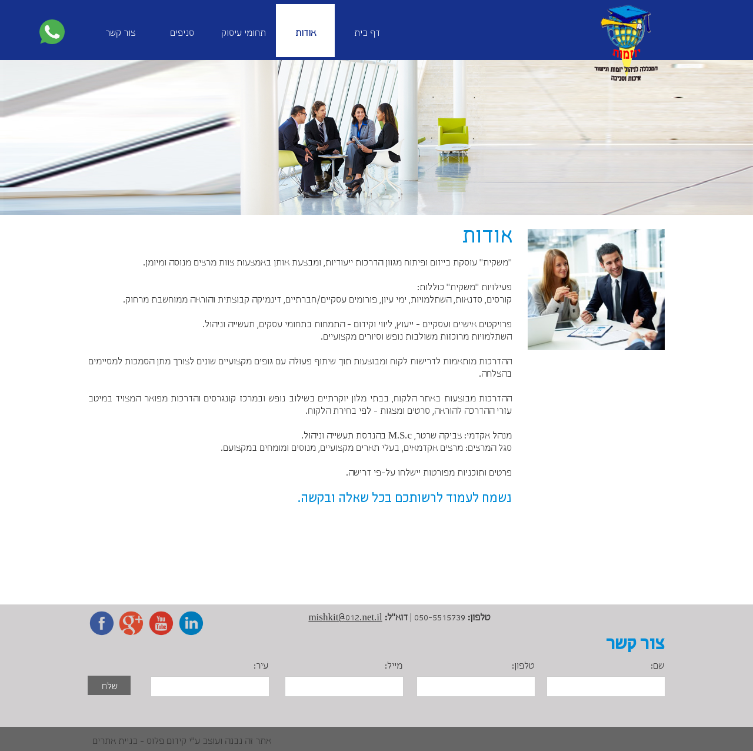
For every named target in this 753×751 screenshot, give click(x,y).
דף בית (367, 33)
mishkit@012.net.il (345, 617)
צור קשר (120, 33)
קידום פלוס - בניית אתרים (139, 741)
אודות (305, 33)
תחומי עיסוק (243, 33)
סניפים (182, 33)
